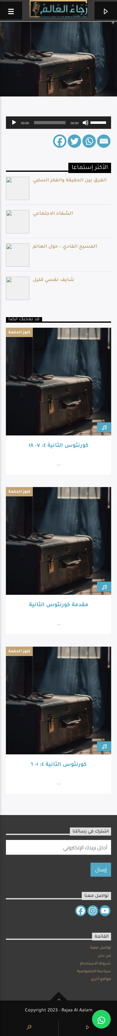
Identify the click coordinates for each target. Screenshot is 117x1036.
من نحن (104, 956)
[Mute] (85, 123)
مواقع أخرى (101, 979)
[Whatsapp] (89, 141)
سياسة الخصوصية (94, 971)
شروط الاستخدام (95, 964)
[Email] (103, 141)
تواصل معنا (100, 948)
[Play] (14, 123)
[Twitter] (74, 141)
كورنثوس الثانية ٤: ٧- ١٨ (59, 446)
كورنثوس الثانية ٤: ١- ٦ (59, 765)
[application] (58, 122)
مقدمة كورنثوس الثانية (58, 605)
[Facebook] (59, 141)
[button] (101, 1019)
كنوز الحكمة (19, 332)
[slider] (50, 122)
